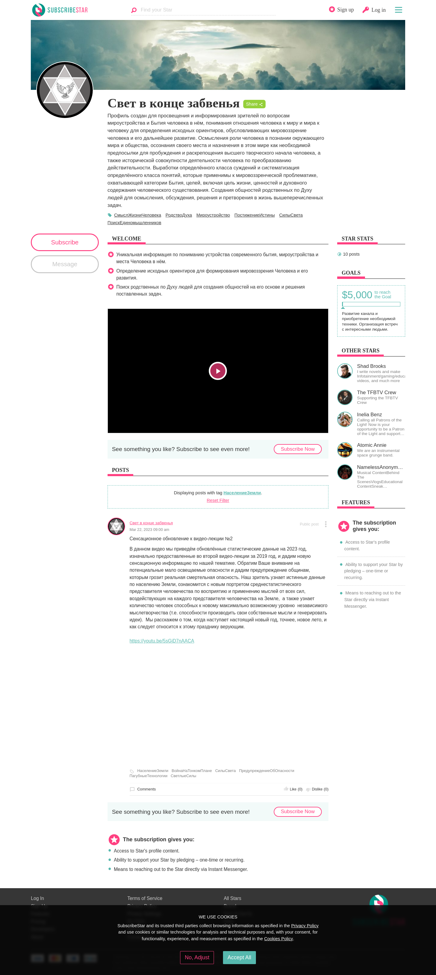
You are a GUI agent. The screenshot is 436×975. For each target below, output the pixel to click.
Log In (37, 898)
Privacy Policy (305, 925)
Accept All (239, 957)
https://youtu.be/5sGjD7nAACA (162, 640)
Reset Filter (218, 500)
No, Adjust (197, 957)
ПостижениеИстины (254, 215)
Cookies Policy (278, 938)
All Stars (232, 898)
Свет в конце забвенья (151, 523)
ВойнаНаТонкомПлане (192, 771)
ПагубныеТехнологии (148, 776)
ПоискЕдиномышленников (134, 222)
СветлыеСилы (183, 776)
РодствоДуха (179, 215)
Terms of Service (144, 898)
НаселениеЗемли (242, 492)
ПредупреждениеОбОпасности (266, 771)
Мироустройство (213, 215)
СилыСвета (291, 215)
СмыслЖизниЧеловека (137, 215)
